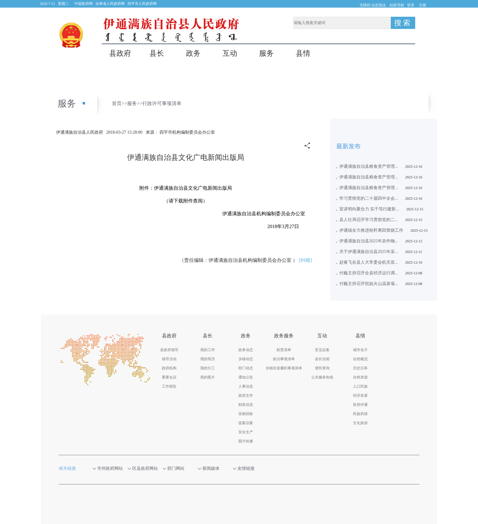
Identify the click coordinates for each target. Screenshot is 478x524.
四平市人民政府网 (142, 4)
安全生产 (245, 432)
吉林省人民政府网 (110, 4)
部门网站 (179, 468)
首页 (117, 103)
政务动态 (245, 350)
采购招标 (245, 414)
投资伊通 (360, 405)
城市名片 (360, 350)
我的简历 (207, 359)
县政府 (120, 53)
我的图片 (207, 377)
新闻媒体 (214, 468)
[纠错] (305, 260)
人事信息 (245, 386)
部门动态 (245, 368)
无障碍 (364, 5)
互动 (230, 53)
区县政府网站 (145, 468)
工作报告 (169, 386)
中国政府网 (83, 4)
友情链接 (249, 468)
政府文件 (245, 395)
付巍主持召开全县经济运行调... (368, 273)
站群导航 (397, 5)
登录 (410, 5)
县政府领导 (169, 350)
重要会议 (169, 377)
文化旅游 (360, 423)
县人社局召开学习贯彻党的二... (368, 219)
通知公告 (245, 377)
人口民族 (360, 386)
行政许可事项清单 (161, 103)
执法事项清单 (284, 359)
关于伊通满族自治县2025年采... (368, 251)
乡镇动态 (245, 359)
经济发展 (360, 395)
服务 (266, 53)
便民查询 (322, 368)
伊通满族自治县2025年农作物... (368, 241)
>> (124, 103)
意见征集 (322, 350)
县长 (156, 53)
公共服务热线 (322, 377)
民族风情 (360, 414)
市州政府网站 (110, 468)
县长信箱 (322, 359)
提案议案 (245, 423)
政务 (193, 53)
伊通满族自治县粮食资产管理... (368, 166)
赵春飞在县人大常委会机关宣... (368, 262)
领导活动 (169, 359)
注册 (422, 5)
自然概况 (360, 359)
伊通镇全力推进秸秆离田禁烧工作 (371, 230)
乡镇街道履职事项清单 (284, 368)
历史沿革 (360, 368)
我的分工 (207, 368)
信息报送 (378, 5)
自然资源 (360, 377)
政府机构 (169, 368)
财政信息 (245, 405)
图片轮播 (245, 441)
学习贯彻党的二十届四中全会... (368, 198)
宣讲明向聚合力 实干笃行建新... (369, 209)
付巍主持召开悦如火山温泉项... (368, 283)
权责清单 (283, 350)
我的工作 (207, 350)
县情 (303, 53)
